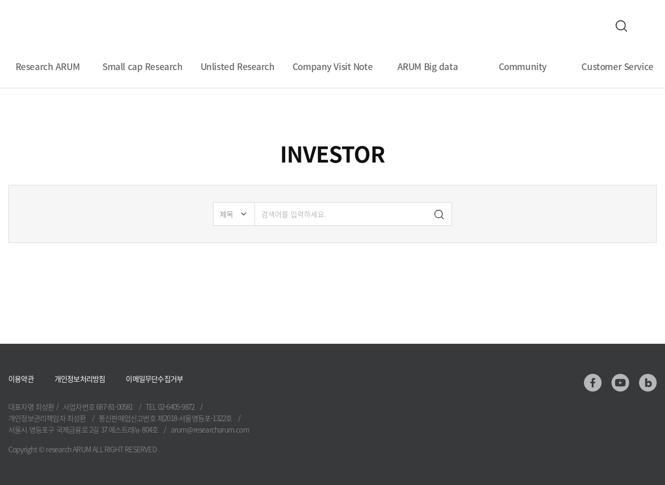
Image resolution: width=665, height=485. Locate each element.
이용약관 (21, 378)
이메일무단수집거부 (154, 378)
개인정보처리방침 (80, 378)
